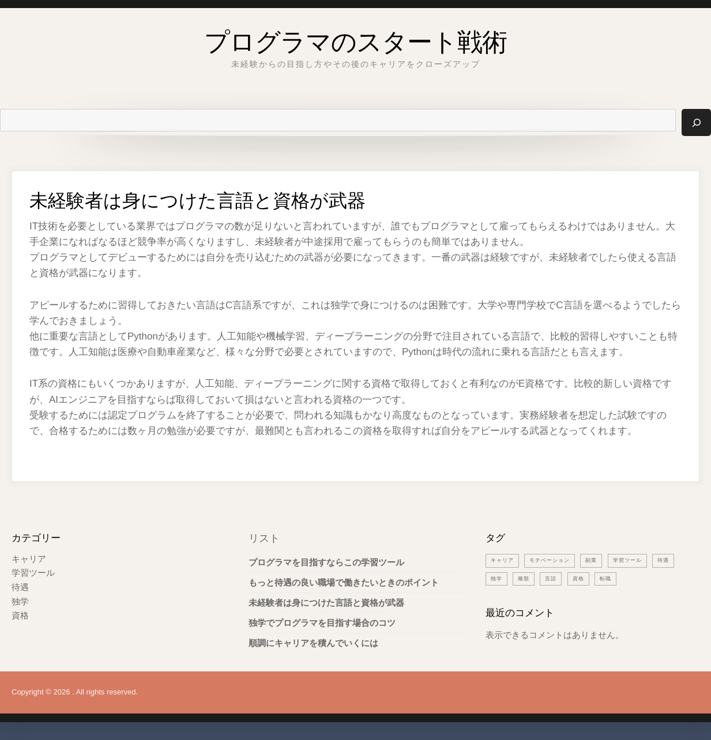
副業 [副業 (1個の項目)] (605, 560)
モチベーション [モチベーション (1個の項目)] (558, 560)
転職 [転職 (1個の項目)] (645, 578)
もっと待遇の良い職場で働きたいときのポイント (344, 583)
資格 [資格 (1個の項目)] (616, 578)
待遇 (20, 587)
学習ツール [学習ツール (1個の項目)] (645, 560)
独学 (20, 601)
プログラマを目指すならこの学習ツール (326, 563)
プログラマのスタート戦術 (355, 37)
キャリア (29, 559)
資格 (20, 615)
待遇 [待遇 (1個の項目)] (498, 578)
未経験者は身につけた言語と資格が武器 (326, 603)
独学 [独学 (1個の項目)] (527, 578)
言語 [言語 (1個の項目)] (586, 578)
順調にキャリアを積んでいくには (313, 643)
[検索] (696, 123)
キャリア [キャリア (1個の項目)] (504, 560)
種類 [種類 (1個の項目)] (556, 578)
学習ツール (33, 573)
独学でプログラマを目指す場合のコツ (322, 623)
